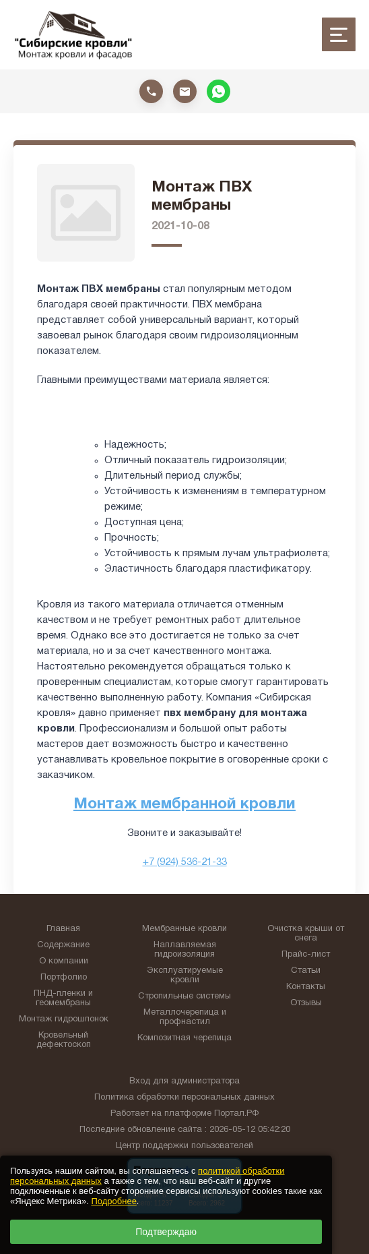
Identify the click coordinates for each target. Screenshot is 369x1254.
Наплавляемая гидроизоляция (185, 950)
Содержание (63, 945)
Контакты (305, 987)
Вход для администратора (184, 1081)
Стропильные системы (184, 996)
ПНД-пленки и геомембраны (63, 998)
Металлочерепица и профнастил (184, 1017)
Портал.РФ (236, 1114)
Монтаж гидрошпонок (63, 1019)
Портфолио (63, 978)
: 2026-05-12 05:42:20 (247, 1130)
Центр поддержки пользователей (184, 1146)
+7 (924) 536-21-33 (185, 862)
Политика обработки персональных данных (184, 1098)
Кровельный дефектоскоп (63, 1040)
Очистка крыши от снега (305, 934)
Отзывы (306, 1003)
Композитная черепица (184, 1038)
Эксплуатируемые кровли (185, 975)
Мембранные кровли (184, 929)
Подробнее (113, 1201)
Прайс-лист (305, 955)
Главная (63, 929)
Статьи (306, 971)
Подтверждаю (166, 1231)
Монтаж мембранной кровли (184, 805)
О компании (63, 961)
